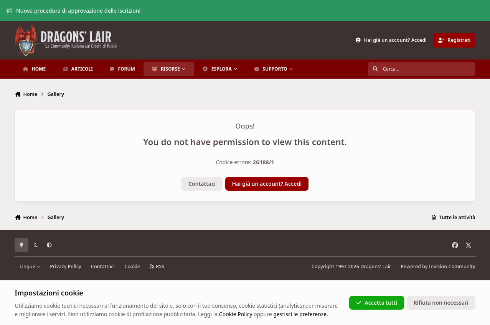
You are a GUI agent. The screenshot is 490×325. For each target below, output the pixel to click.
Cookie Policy (235, 314)
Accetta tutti (376, 302)
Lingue (30, 266)
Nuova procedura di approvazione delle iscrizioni (74, 10)
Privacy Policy (65, 266)
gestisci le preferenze (300, 314)
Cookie (132, 266)
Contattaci (202, 183)
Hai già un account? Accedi (267, 183)
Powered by (438, 266)
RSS (157, 266)
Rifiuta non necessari (441, 302)
